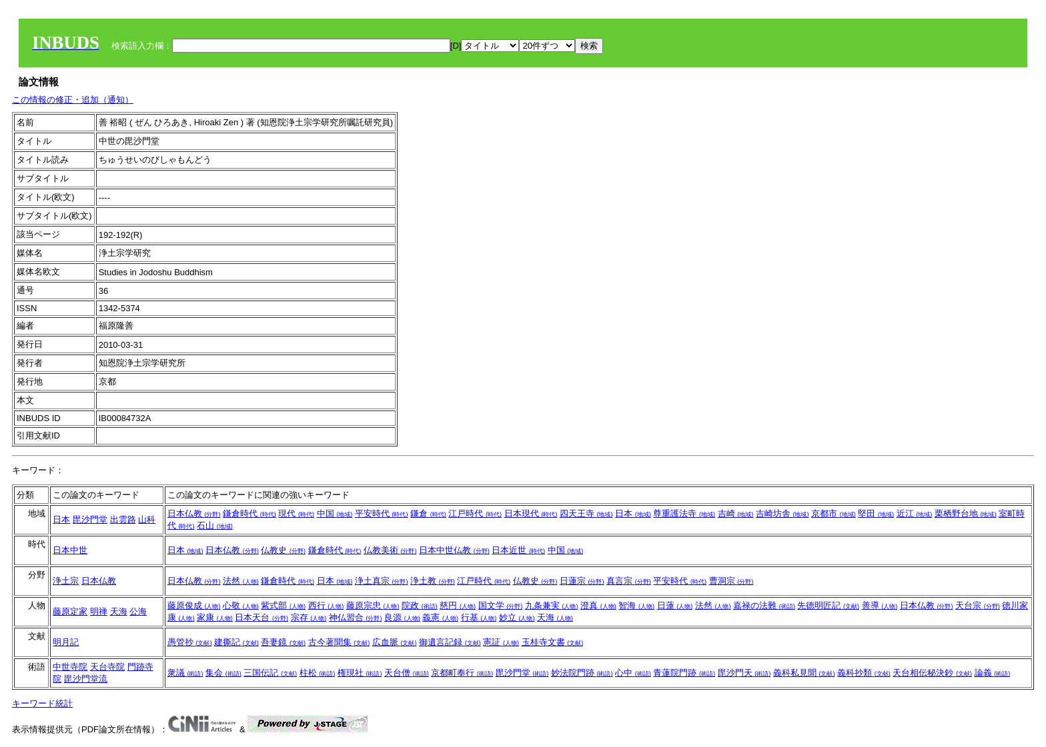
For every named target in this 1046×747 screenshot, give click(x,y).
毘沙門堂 (90, 519)
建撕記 (236, 642)
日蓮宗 (582, 581)
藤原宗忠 (373, 605)
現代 (296, 513)
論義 (993, 673)
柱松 (318, 673)
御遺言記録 (450, 642)
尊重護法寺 (684, 513)
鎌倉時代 (249, 513)
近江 (915, 513)
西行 (326, 605)
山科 (146, 519)
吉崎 (736, 513)
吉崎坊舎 (782, 513)
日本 (61, 519)
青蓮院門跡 (684, 673)
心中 (633, 673)
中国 (335, 513)
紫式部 (283, 605)
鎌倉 (428, 513)
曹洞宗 (731, 581)
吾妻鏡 (283, 642)
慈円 (458, 605)
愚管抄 (189, 642)
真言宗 (628, 581)
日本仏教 (194, 513)
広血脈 (394, 642)
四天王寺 (586, 513)
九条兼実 (551, 605)
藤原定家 (70, 611)
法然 (241, 581)
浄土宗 (66, 581)
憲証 (501, 642)
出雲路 (123, 519)
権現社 (360, 673)
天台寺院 (107, 667)
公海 (138, 611)
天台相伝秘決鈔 (932, 673)
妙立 (517, 617)
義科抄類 (864, 673)
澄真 (598, 605)
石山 (215, 525)
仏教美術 (390, 550)
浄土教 (432, 581)
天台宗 (977, 605)
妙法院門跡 (582, 673)
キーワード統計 (42, 703)
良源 (402, 617)
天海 (118, 611)
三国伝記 (270, 673)
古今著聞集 (339, 642)
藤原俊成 (194, 605)
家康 (215, 617)
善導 (880, 605)
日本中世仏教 (454, 550)
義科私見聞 (804, 673)
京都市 (833, 513)
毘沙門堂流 (85, 679)
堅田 (876, 513)
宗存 (309, 617)
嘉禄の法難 (764, 605)
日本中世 (70, 550)
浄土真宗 (381, 581)
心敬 (241, 605)
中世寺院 (70, 667)
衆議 (185, 673)
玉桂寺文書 (553, 642)
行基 (479, 617)
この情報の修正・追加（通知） (72, 100)
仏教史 (283, 550)
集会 (223, 673)
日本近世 (518, 550)
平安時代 (381, 513)
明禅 (98, 611)
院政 (420, 605)
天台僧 (406, 673)
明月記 (66, 642)
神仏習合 (355, 617)
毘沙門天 (744, 673)
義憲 (440, 617)
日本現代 (531, 513)
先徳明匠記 (828, 605)
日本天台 (261, 617)
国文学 (500, 605)
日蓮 (675, 605)
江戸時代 (475, 513)
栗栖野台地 (966, 513)
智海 (636, 605)
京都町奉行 (462, 673)
